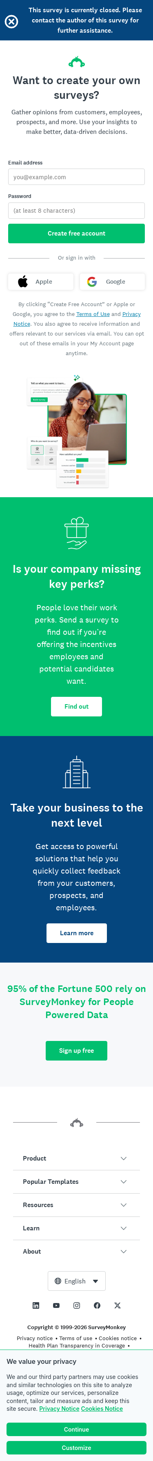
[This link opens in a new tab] (36, 1305)
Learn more (76, 933)
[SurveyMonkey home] (77, 59)
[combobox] (77, 1281)
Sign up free (76, 1050)
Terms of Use (93, 314)
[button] (76, 1158)
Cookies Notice (102, 1408)
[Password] (76, 210)
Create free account (76, 233)
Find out (76, 706)
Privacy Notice (59, 1408)
